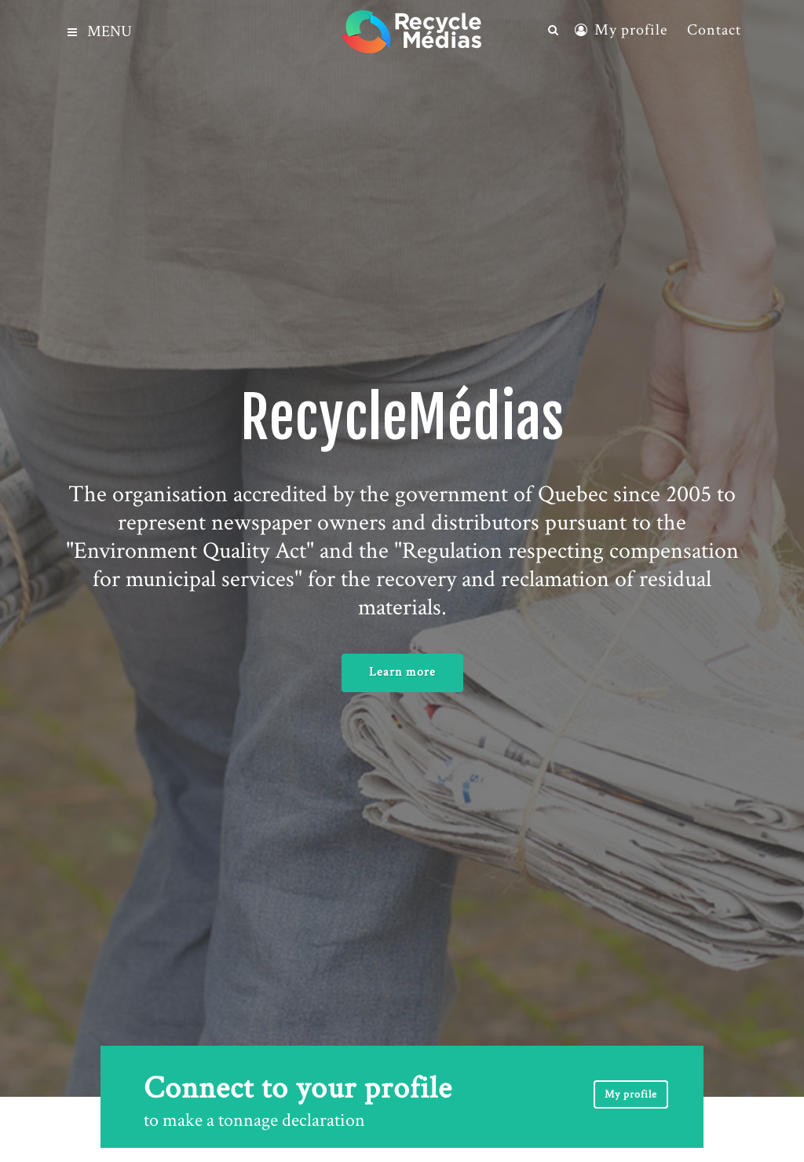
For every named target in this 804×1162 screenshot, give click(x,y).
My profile (630, 30)
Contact (714, 30)
